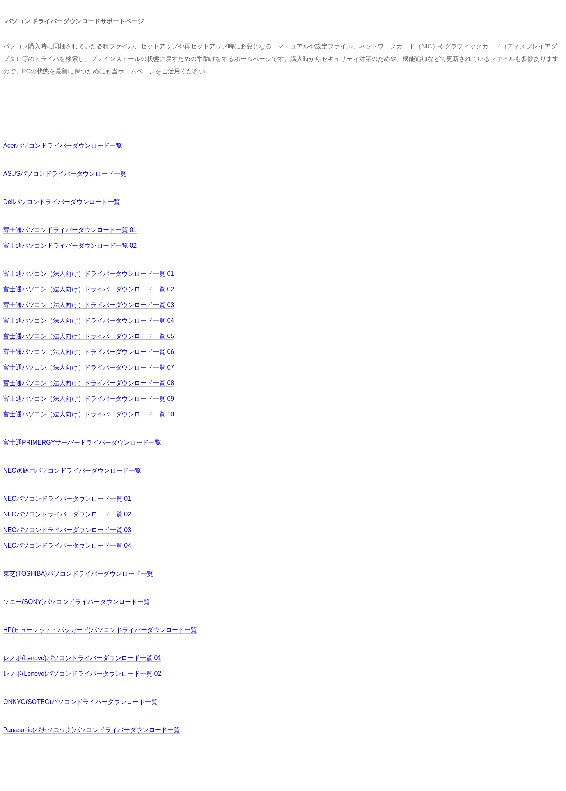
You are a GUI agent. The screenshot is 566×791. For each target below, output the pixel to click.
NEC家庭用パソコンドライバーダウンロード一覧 (72, 470)
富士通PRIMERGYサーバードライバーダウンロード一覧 (82, 442)
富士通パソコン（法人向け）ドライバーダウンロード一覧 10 (88, 414)
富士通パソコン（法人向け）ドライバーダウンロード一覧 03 (88, 305)
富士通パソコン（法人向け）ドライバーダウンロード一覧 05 (88, 336)
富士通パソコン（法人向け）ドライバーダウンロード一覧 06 (88, 351)
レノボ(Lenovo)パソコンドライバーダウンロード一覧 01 (82, 658)
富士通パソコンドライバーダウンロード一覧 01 (70, 230)
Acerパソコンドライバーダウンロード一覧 (62, 145)
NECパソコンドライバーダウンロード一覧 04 (67, 545)
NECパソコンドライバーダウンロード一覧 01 (67, 498)
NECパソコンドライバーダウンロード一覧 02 (67, 514)
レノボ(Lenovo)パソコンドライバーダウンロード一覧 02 (82, 673)
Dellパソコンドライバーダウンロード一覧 (61, 201)
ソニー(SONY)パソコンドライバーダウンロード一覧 (76, 601)
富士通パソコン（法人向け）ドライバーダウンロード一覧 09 (88, 398)
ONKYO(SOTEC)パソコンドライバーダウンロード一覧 (80, 701)
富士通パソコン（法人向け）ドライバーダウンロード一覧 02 (88, 289)
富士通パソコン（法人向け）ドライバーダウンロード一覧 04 (88, 320)
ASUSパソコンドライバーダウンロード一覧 (64, 173)
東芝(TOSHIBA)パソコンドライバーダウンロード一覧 (78, 573)
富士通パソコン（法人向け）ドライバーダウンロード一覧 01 (88, 273)
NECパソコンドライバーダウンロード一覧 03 (67, 530)
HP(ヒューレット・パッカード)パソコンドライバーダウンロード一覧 (100, 630)
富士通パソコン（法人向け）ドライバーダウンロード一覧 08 (88, 383)
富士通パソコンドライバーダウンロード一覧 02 (70, 245)
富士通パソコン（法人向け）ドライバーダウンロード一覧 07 (88, 367)
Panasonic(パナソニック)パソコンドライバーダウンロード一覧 (91, 730)
